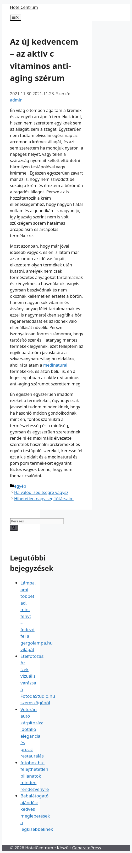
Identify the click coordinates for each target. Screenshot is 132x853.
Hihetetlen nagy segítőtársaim (44, 499)
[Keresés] (14, 528)
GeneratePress (86, 848)
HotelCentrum (24, 7)
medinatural (55, 365)
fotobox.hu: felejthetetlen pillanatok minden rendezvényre (34, 776)
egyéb (20, 486)
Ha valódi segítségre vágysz (41, 492)
